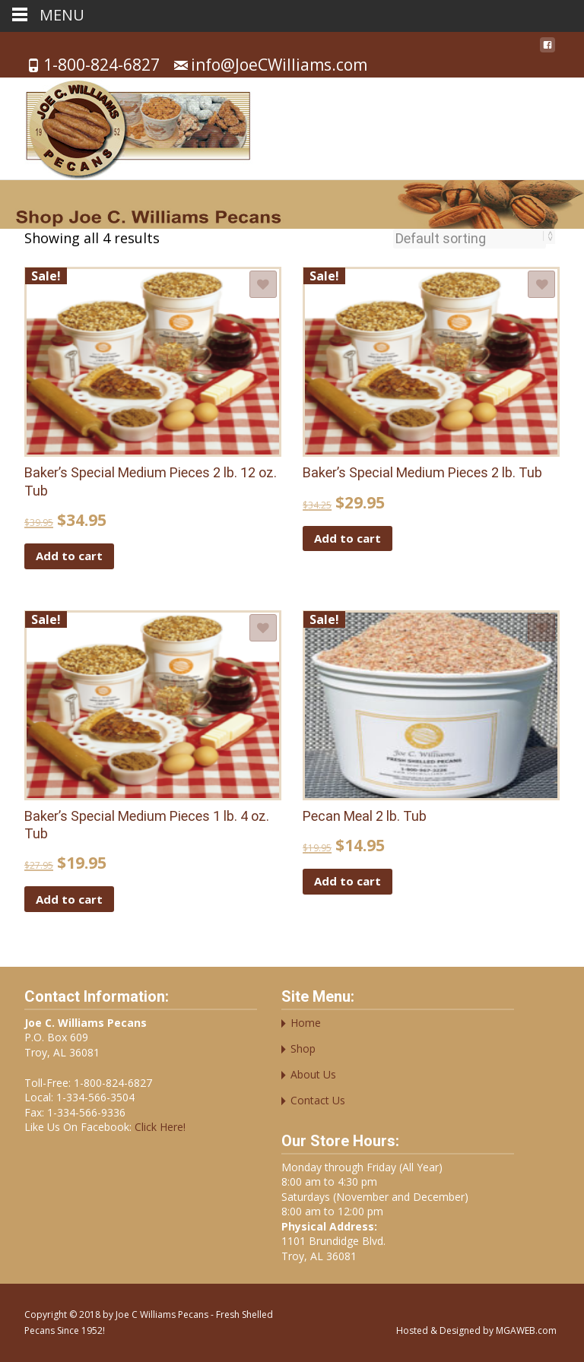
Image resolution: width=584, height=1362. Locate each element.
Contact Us (317, 1100)
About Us (313, 1074)
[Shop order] (469, 239)
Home (305, 1022)
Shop (303, 1048)
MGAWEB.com (526, 1330)
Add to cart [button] (69, 555)
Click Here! (159, 1127)
